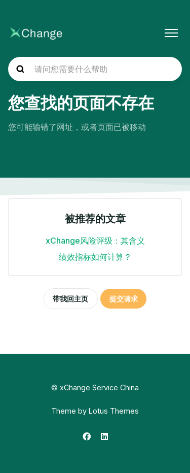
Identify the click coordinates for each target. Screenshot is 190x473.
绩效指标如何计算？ (95, 257)
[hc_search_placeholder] (95, 69)
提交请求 (123, 298)
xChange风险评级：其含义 (95, 240)
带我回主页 (70, 298)
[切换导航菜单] (171, 33)
